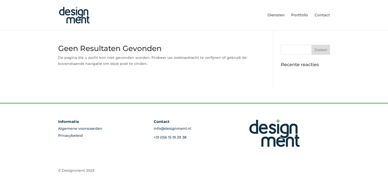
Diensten (276, 15)
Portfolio (299, 15)
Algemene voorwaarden (80, 128)
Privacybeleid (70, 135)
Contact (322, 15)
